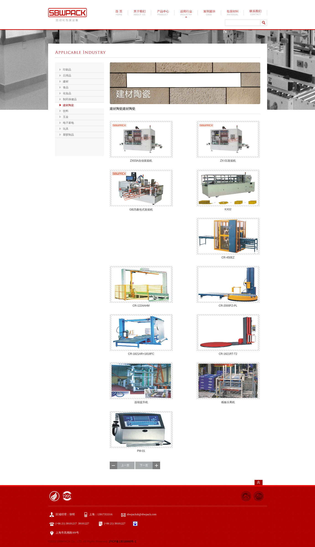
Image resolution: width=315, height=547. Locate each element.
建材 (65, 81)
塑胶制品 (68, 134)
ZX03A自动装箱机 (141, 160)
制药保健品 (70, 99)
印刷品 (67, 69)
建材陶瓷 (68, 105)
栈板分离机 (228, 402)
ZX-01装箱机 (228, 160)
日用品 (67, 75)
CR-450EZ (227, 257)
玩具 (65, 128)
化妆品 (67, 93)
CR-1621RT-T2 (228, 353)
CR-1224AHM (141, 305)
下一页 (144, 465)
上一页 (125, 465)
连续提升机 (141, 402)
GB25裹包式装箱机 (141, 209)
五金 (65, 116)
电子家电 (68, 122)
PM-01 (141, 450)
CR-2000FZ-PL (228, 305)
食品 (65, 87)
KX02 (228, 209)
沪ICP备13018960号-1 (122, 541)
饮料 (65, 111)
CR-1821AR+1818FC (141, 353)
